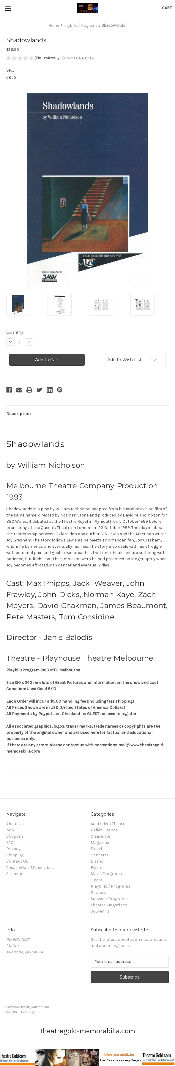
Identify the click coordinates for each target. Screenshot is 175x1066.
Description (18, 413)
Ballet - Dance (104, 830)
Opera (97, 880)
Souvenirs (100, 911)
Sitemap (14, 873)
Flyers (97, 867)
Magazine (100, 842)
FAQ (10, 842)
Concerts (100, 855)
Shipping (14, 855)
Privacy (13, 848)
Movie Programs (106, 873)
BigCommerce (37, 1007)
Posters (98, 892)
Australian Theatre (109, 823)
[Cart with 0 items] (167, 8)
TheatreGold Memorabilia (30, 867)
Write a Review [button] (80, 58)
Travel (96, 848)
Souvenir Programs (109, 898)
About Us (15, 823)
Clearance (100, 836)
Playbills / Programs (110, 886)
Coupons (15, 836)
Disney (97, 861)
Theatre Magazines (109, 905)
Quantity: (15, 332)
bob (10, 830)
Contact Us (17, 861)
